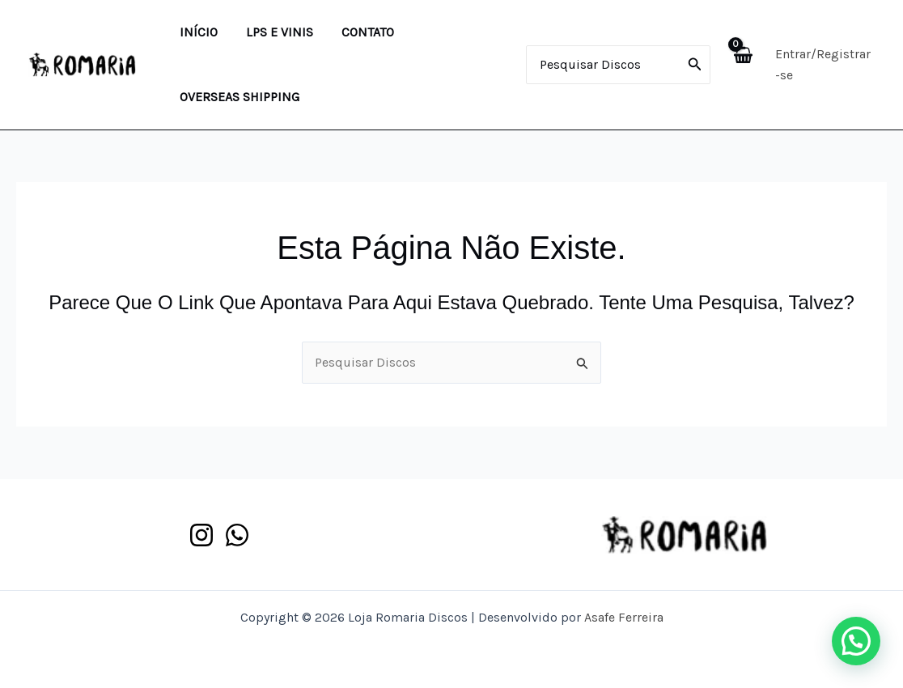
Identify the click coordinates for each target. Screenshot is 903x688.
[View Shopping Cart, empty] (740, 64)
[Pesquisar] (691, 64)
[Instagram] (201, 535)
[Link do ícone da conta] (823, 65)
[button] (856, 641)
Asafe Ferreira (623, 617)
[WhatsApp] (237, 535)
